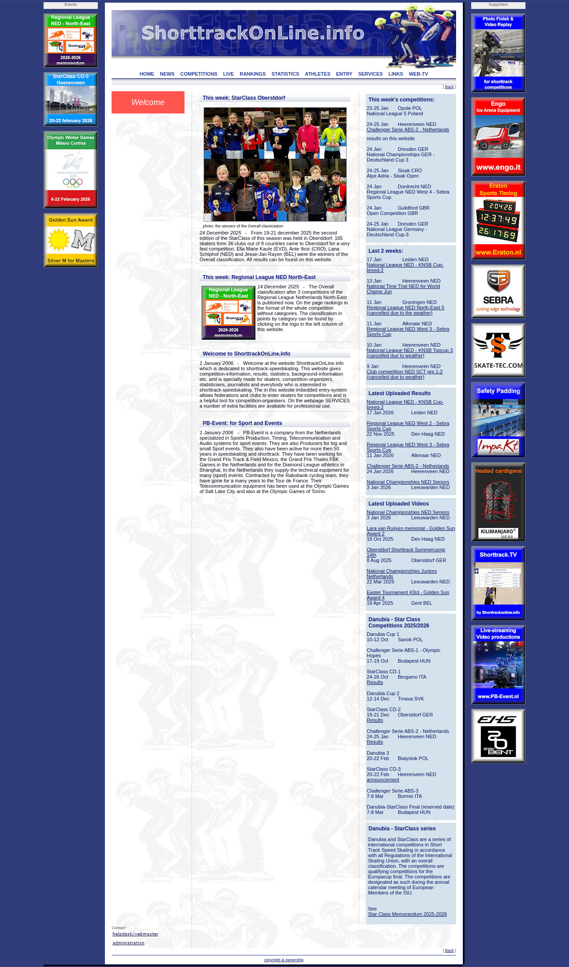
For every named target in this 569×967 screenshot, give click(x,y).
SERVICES (370, 74)
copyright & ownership (284, 960)
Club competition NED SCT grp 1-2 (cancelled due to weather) (405, 374)
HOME (147, 74)
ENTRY (344, 74)
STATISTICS (286, 74)
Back (449, 87)
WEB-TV (418, 74)
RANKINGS (253, 74)
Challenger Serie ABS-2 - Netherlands (408, 129)
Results (375, 682)
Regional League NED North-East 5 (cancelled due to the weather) (405, 310)
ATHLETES (317, 74)
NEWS (167, 74)
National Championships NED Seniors (408, 482)
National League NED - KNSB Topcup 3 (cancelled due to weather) (410, 353)
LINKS (396, 74)
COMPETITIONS (198, 74)
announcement (383, 779)
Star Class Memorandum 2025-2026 (407, 914)
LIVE (228, 74)
